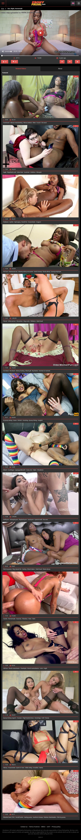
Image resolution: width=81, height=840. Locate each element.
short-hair (20, 172)
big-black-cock (12, 172)
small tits (24, 222)
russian (19, 718)
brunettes (20, 321)
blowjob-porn (14, 519)
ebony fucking (20, 371)
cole (41, 668)
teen (30, 619)
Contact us (23, 827)
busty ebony (46, 271)
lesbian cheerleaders (50, 817)
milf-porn (6, 519)
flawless (25, 619)
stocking (25, 420)
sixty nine (29, 470)
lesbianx (6, 222)
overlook (26, 172)
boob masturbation (33, 668)
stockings (38, 718)
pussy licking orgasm (10, 718)
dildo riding (29, 767)
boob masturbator (14, 668)
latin (34, 619)
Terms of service (34, 827)
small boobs (19, 817)
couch (39, 122)
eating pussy (28, 817)
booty (47, 718)
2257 (48, 827)
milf (43, 718)
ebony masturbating (16, 122)
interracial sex (13, 271)
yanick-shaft (38, 519)
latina (41, 767)
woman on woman (44, 371)
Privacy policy (56, 827)
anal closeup (38, 271)
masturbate (31, 222)
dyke (35, 470)
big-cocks (27, 321)
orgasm (39, 222)
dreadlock (40, 470)
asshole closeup (38, 817)
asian (15, 420)
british (20, 420)
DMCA (43, 827)
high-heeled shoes (28, 718)
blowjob (39, 172)
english (40, 420)
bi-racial (44, 122)
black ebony (46, 569)
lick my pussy (8, 569)
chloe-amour (12, 321)
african (6, 668)
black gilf (28, 371)
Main (2, 8)
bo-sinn (46, 519)
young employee (56, 271)
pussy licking (33, 420)
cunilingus (11, 470)
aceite (5, 619)
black (5, 470)
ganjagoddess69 (20, 470)
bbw (34, 122)
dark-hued (40, 321)
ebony (5, 767)
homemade (12, 619)
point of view (20, 767)
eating (24, 569)
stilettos (33, 172)
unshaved (6, 122)
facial (5, 321)
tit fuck (6, 271)
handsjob (23, 668)
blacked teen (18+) (9, 817)
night (45, 668)
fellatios (33, 321)
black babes (31, 569)
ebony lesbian (28, 122)
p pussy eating (8, 420)
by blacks (35, 371)
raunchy (19, 619)
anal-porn (31, 519)
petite (11, 222)
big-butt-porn (23, 519)
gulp (5, 172)
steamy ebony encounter (26, 271)
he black (12, 371)
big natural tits (17, 569)
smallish (35, 767)
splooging (17, 222)
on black (6, 371)
